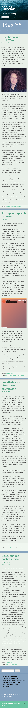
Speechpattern (12, 375)
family (6, 664)
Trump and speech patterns (11, 682)
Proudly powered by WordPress (10, 703)
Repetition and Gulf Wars (10, 38)
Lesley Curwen (8, 7)
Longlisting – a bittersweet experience (11, 385)
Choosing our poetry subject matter (10, 559)
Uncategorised (17, 206)
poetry (6, 375)
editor (6, 547)
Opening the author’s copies (11, 678)
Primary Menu (5, 17)
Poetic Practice (10, 206)
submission (4, 549)
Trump (18, 375)
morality (11, 664)
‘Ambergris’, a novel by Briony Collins (14, 680)
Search (17, 670)
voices (22, 375)
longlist (11, 547)
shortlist (19, 547)
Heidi (3, 705)
